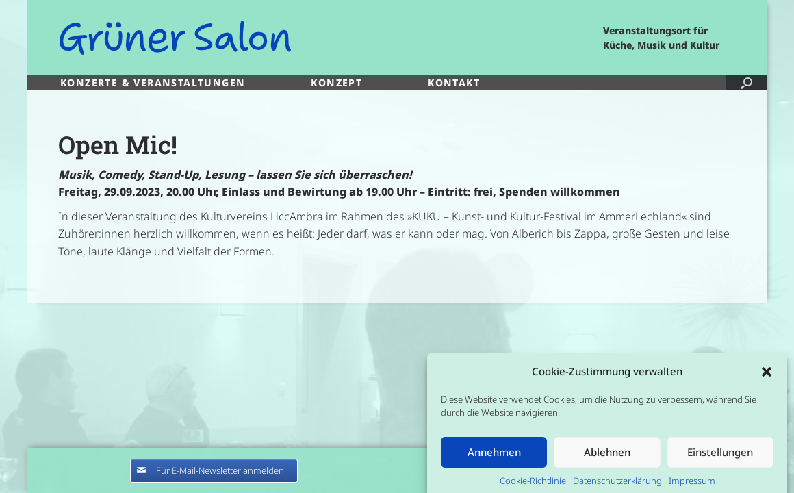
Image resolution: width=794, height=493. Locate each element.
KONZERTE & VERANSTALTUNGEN (152, 82)
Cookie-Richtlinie (533, 487)
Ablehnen (607, 458)
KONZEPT (336, 82)
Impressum (692, 487)
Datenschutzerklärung (617, 487)
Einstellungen (720, 458)
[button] (766, 378)
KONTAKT (454, 82)
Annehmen (494, 458)
